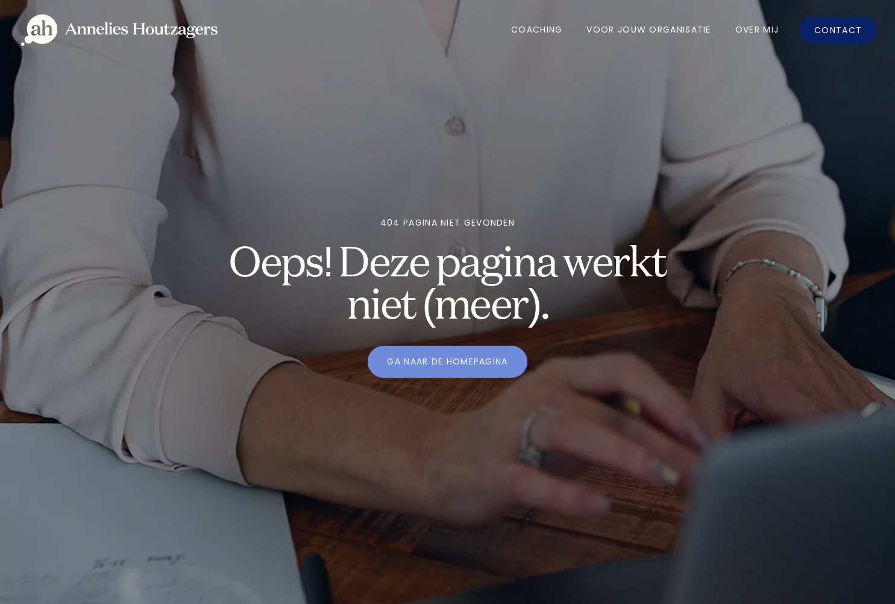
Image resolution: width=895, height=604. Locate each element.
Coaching (536, 30)
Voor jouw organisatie (648, 30)
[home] (119, 30)
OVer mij (757, 30)
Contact (838, 30)
